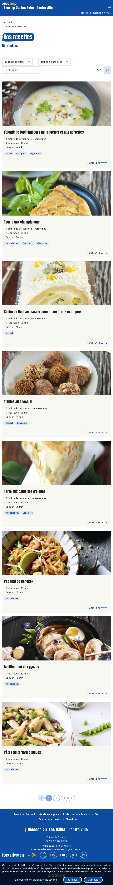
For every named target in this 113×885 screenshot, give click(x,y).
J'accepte (93, 880)
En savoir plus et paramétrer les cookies (36, 880)
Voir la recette (98, 163)
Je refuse (72, 880)
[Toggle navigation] (109, 7)
